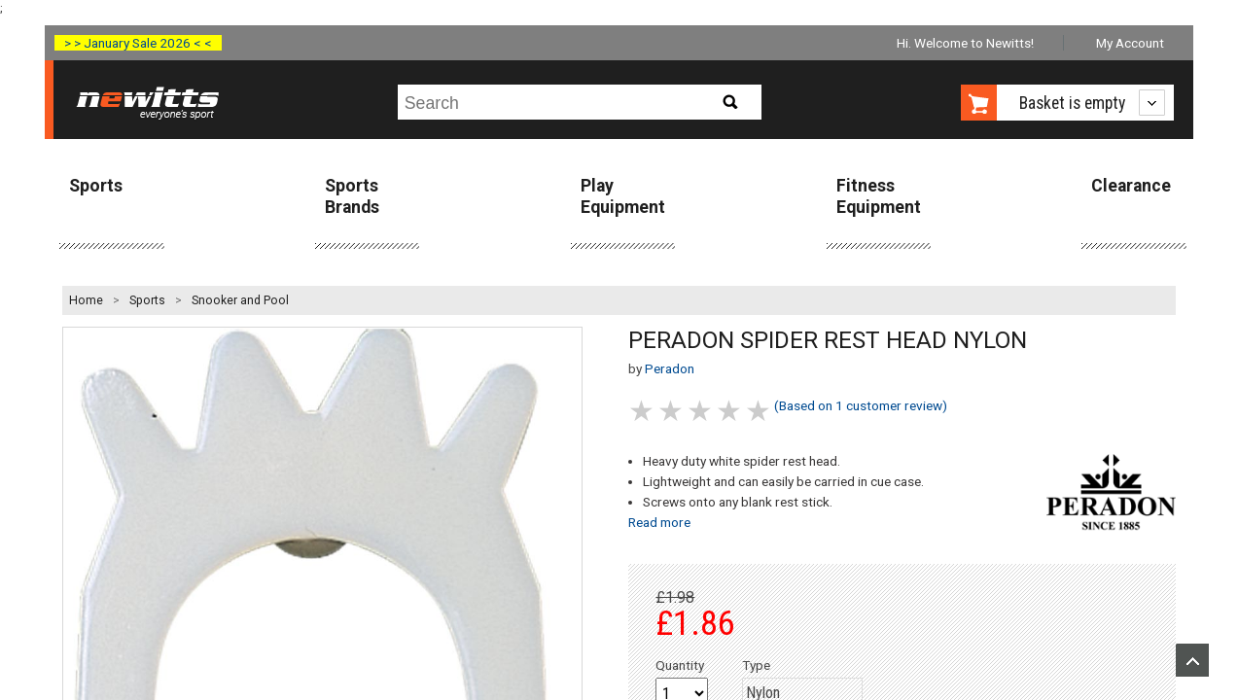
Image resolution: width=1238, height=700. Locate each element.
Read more (659, 522)
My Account (1130, 43)
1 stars (642, 411)
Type (756, 665)
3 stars (701, 411)
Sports (96, 185)
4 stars (730, 411)
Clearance (1131, 185)
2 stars (672, 411)
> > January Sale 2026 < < (138, 43)
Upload (1192, 660)
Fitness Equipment (878, 196)
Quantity (679, 665)
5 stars (759, 411)
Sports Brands (352, 196)
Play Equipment (623, 196)
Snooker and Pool (240, 300)
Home (86, 300)
